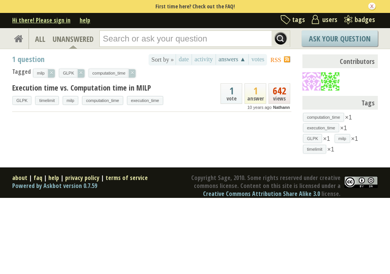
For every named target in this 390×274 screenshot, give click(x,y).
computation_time (102, 100)
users (329, 19)
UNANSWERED (73, 39)
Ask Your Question (340, 38)
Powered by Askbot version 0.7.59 (54, 186)
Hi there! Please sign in (41, 20)
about (19, 178)
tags (298, 19)
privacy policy (82, 178)
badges (365, 19)
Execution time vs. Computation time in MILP (81, 88)
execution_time (145, 100)
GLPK (21, 100)
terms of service (126, 178)
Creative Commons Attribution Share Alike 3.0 (261, 194)
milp (70, 100)
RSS (275, 60)
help (85, 20)
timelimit (46, 100)
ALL (40, 39)
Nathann (281, 107)
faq (38, 178)
